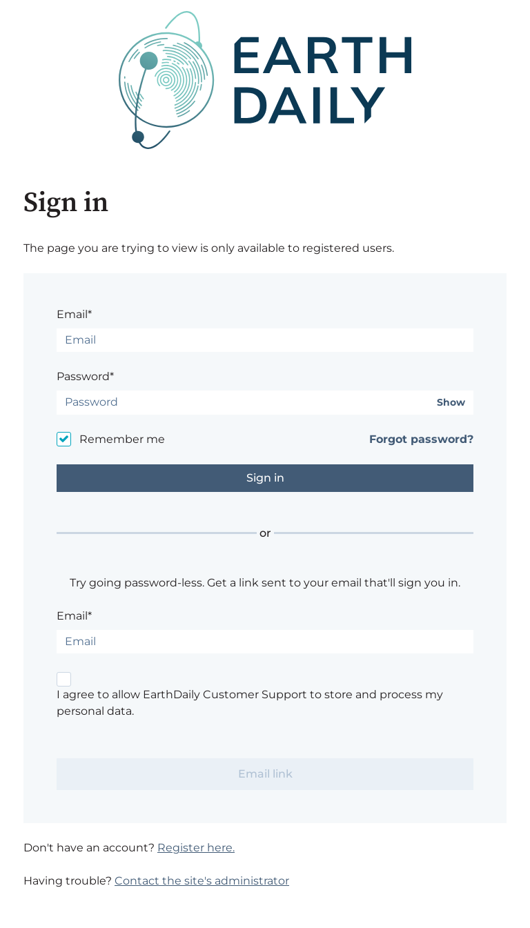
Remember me (122, 439)
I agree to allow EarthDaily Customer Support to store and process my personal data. (250, 703)
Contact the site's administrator (202, 880)
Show (451, 402)
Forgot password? (421, 439)
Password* (85, 376)
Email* (74, 314)
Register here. (196, 847)
